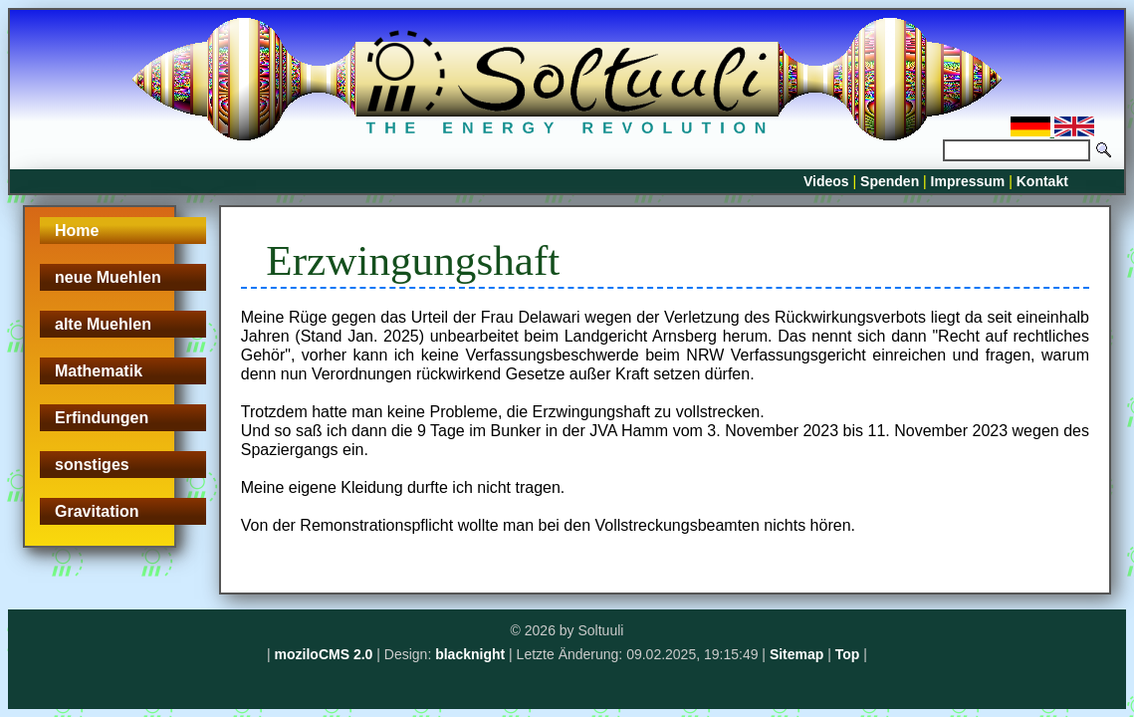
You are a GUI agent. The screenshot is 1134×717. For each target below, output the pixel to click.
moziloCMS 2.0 (324, 654)
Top (847, 654)
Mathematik (98, 370)
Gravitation (96, 511)
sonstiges (92, 464)
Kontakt (1042, 181)
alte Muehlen (103, 324)
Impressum (968, 181)
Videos (826, 181)
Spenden (889, 181)
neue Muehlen (108, 277)
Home (77, 230)
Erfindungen (101, 417)
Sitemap (796, 654)
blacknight (470, 654)
